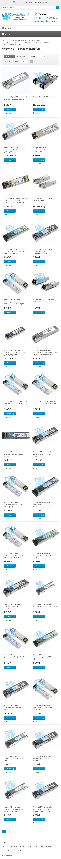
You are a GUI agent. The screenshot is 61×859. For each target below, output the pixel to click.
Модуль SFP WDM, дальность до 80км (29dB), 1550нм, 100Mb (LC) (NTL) (45, 403)
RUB (20, 2)
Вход (29, 2)
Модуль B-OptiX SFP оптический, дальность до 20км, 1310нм (16, 98)
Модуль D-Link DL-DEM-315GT (43, 97)
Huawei (10, 851)
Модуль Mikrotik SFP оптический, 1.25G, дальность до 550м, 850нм (44, 150)
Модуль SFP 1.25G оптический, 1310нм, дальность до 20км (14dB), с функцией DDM (15, 251)
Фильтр (9, 57)
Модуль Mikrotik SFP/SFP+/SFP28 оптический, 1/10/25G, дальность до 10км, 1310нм (15, 200)
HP (4, 851)
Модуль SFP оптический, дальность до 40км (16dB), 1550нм (42, 657)
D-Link (29, 846)
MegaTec (19, 851)
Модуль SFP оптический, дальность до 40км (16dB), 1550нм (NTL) (42, 707)
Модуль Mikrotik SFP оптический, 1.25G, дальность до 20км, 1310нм (15, 150)
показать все (7, 855)
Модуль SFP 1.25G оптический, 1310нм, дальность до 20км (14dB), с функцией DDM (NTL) (15, 302)
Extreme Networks (47, 846)
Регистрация (41, 2)
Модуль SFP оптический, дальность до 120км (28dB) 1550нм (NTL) (13, 505)
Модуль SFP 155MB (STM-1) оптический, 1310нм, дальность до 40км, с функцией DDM (15, 352)
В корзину (9, 109)
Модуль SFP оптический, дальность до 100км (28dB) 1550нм (13, 454)
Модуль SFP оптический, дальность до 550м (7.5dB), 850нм (13, 758)
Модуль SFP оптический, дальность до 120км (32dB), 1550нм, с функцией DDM (43, 505)
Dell (36, 846)
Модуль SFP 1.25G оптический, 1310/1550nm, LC (44, 199)
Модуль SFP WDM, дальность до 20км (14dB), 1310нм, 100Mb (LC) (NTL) (15, 403)
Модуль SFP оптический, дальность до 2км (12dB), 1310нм (45, 605)
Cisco (22, 846)
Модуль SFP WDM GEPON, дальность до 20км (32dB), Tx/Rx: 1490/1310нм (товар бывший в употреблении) (45, 352)
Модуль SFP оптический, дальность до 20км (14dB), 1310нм (42, 555)
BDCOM (5, 846)
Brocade (14, 846)
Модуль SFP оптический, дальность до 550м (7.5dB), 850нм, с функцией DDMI (13, 809)
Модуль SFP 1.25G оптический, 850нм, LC (44, 301)
